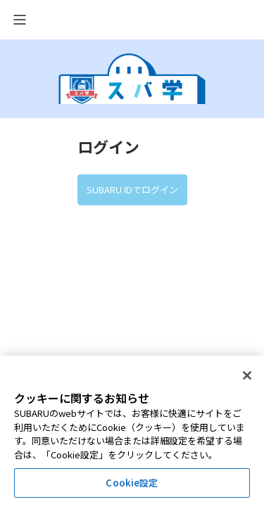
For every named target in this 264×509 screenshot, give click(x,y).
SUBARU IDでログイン (132, 189)
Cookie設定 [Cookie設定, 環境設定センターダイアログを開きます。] (132, 482)
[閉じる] (247, 375)
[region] (132, 432)
